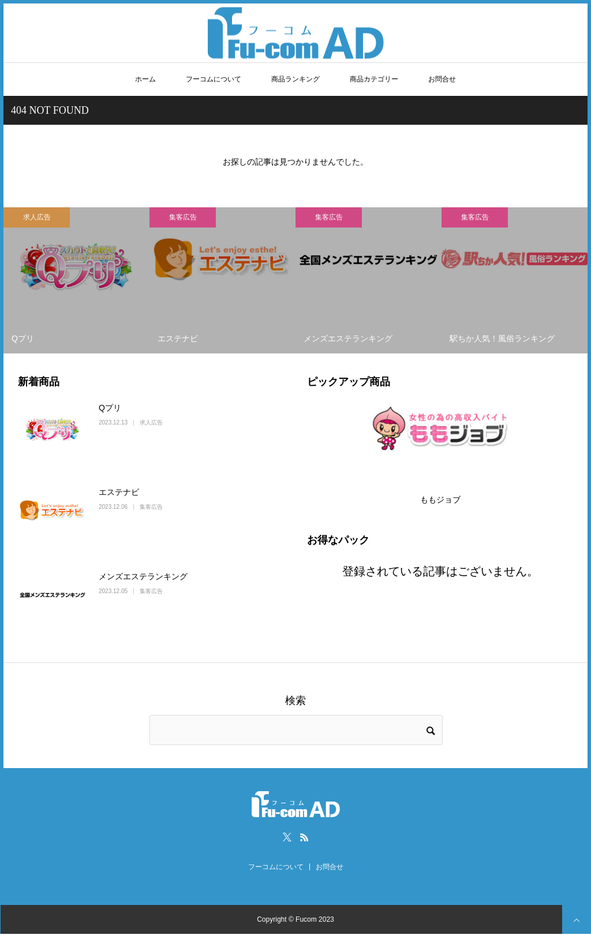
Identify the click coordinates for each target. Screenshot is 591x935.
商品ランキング (295, 79)
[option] (76, 280)
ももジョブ (440, 499)
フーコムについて (213, 79)
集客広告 (183, 217)
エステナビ (119, 492)
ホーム (145, 79)
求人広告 (37, 217)
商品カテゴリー (374, 79)
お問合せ (442, 79)
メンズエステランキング (143, 576)
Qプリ (110, 407)
